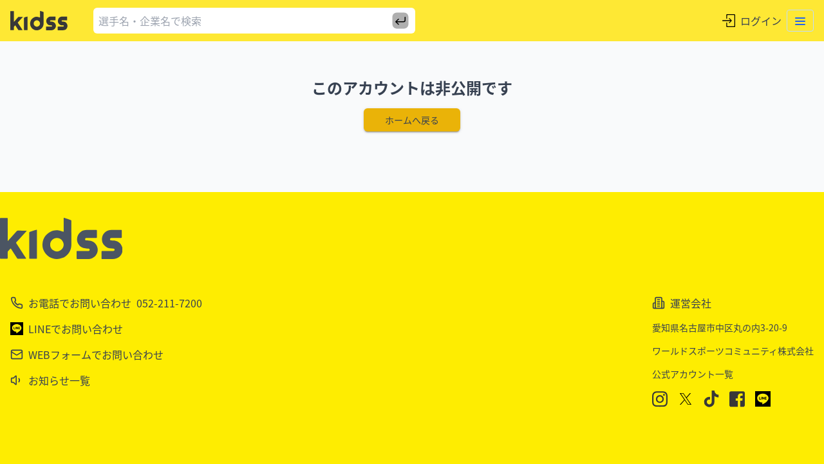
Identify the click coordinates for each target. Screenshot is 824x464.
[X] (685, 399)
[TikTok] (711, 399)
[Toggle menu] (800, 21)
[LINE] (763, 399)
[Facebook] (737, 399)
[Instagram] (660, 399)
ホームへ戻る (412, 119)
